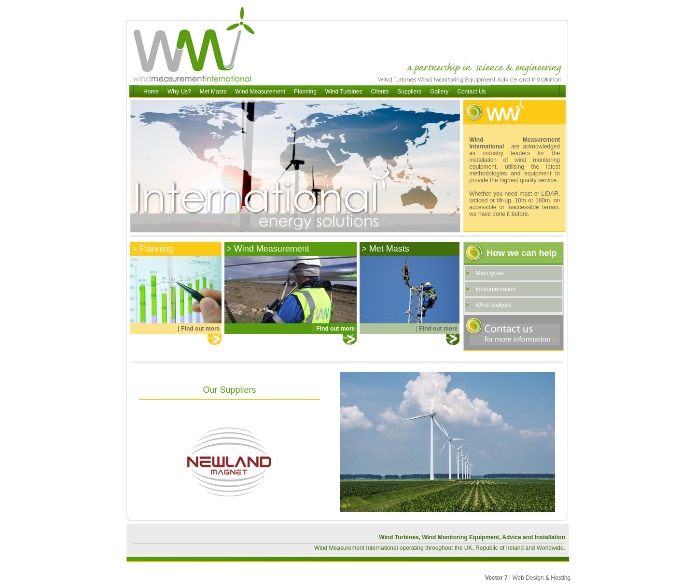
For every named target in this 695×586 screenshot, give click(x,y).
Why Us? (179, 91)
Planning (305, 91)
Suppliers (409, 91)
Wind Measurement (260, 91)
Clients (380, 91)
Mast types (489, 273)
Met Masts (213, 91)
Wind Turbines (343, 91)
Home (151, 91)
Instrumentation (495, 289)
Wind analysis (493, 305)
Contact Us (471, 91)
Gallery (439, 91)
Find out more (200, 328)
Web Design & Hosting (541, 577)
